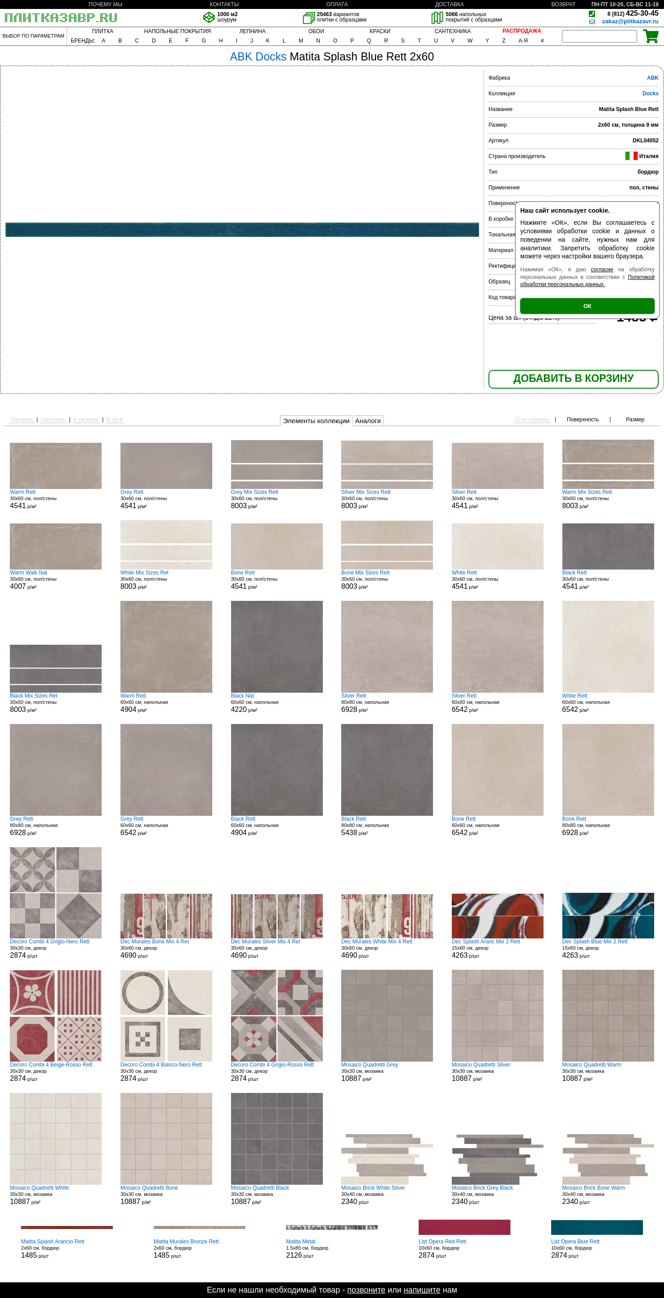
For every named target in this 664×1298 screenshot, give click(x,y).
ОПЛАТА (337, 4)
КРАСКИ (380, 31)
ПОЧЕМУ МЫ (105, 4)
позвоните (366, 1289)
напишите (421, 1289)
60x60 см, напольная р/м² (166, 703)
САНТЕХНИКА (453, 31)
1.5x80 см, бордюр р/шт (332, 1248)
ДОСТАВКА (449, 4)
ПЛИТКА (102, 31)
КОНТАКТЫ (224, 4)
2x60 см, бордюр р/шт (67, 1248)
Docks (651, 93)
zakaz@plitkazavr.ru (630, 21)
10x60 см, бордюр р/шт (464, 1248)
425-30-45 (633, 13)
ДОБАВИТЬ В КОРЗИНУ (574, 378)
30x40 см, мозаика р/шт (387, 1195)
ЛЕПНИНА (253, 31)
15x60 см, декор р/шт (498, 948)
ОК (587, 306)
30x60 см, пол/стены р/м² (56, 499)
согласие (602, 269)
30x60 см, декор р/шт (166, 948)
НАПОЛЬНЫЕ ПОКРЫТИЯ (177, 31)
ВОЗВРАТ (563, 4)
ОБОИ (316, 31)
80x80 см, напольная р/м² (387, 703)
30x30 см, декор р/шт (56, 948)
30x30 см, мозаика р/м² (387, 1072)
